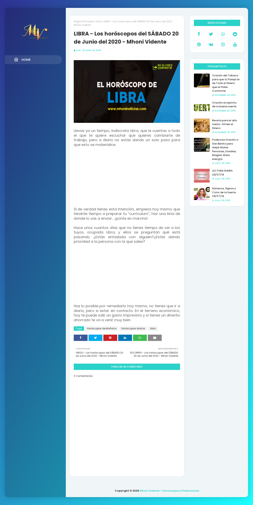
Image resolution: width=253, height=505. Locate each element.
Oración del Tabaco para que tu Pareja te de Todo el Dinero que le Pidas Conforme (226, 83)
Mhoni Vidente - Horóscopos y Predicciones (169, 491)
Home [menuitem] (22, 59)
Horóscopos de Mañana (101, 328)
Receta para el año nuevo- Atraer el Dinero (224, 124)
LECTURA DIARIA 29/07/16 (222, 172)
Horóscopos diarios (133, 328)
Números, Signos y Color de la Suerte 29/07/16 (224, 192)
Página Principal (83, 21)
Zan (78, 50)
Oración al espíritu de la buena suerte (224, 104)
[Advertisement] (127, 179)
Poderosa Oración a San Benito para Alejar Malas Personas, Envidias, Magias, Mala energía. (225, 149)
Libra (98, 21)
